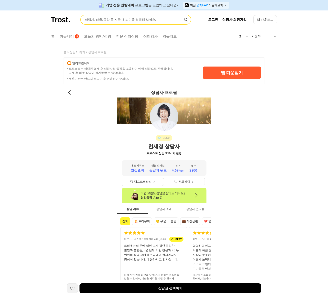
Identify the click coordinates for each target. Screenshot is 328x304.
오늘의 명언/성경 (97, 36)
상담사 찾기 (77, 52)
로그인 (213, 20)
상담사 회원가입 (234, 20)
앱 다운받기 (232, 72)
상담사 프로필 (97, 52)
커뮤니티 (69, 36)
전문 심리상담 (127, 36)
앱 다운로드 (265, 20)
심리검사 (150, 36)
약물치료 (170, 36)
